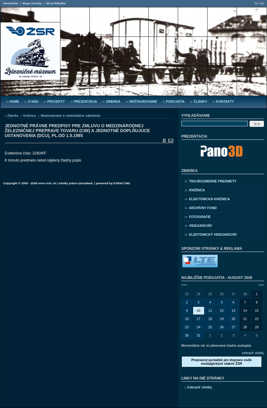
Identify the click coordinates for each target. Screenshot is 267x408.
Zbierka (12, 115)
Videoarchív (200, 225)
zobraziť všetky (253, 353)
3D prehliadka (56, 3)
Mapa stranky (32, 3)
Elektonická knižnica (209, 199)
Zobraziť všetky (199, 387)
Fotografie (200, 217)
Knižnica (29, 115)
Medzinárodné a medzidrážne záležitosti (70, 115)
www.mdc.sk (47, 183)
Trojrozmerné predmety (213, 181)
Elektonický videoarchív (213, 234)
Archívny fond (203, 208)
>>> (261, 285)
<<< (184, 285)
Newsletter (10, 3)
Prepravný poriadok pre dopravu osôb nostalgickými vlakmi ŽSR (221, 361)
